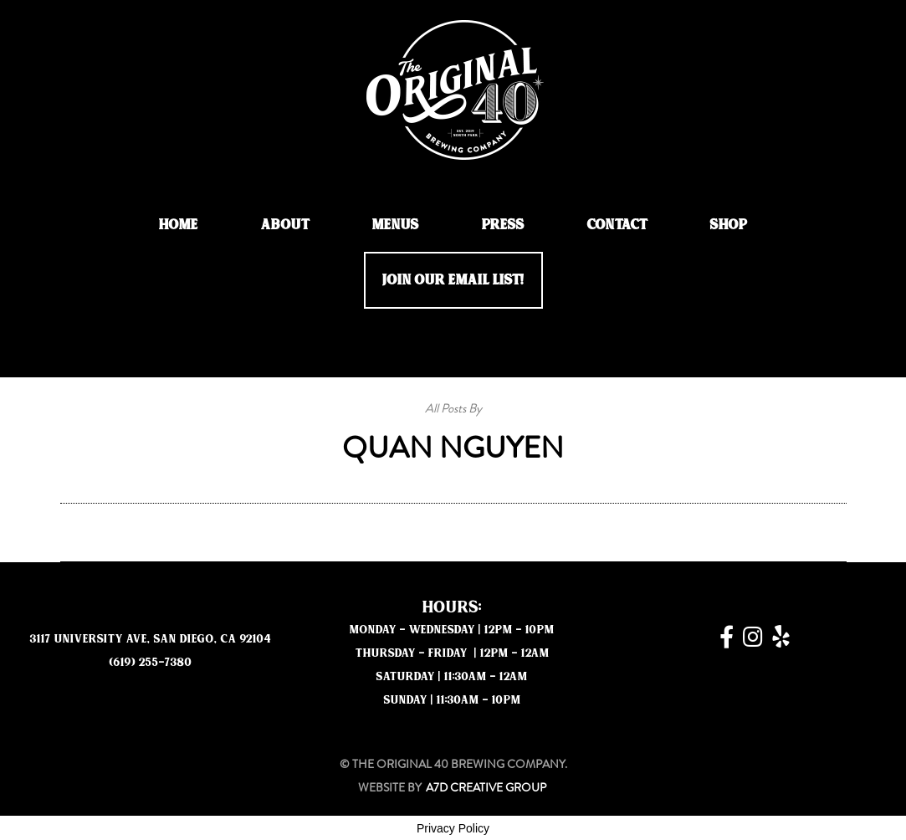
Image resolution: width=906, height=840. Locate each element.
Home (178, 224)
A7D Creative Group (486, 787)
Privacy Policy (453, 828)
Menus (395, 224)
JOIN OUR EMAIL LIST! (453, 279)
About (285, 224)
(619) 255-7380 (151, 662)
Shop (728, 224)
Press (503, 224)
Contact (617, 224)
